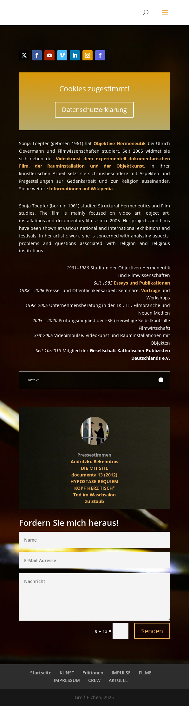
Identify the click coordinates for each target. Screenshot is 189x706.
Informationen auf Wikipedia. (81, 189)
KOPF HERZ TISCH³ (95, 488)
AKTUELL (118, 680)
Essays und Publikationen (140, 283)
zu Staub (94, 501)
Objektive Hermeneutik (119, 143)
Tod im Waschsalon (95, 494)
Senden (142, 625)
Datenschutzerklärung (95, 115)
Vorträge (149, 290)
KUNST (67, 673)
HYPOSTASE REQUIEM (95, 481)
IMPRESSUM (67, 680)
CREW (94, 680)
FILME (145, 673)
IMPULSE (121, 673)
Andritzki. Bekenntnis (95, 461)
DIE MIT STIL (94, 467)
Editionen (92, 673)
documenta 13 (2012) (95, 474)
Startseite (40, 673)
